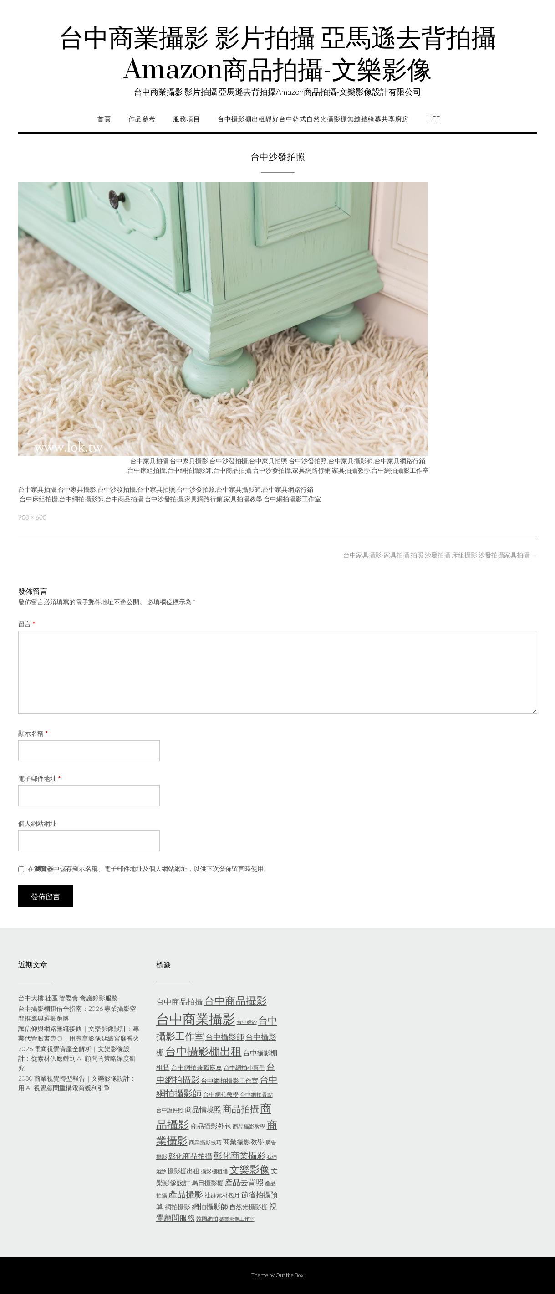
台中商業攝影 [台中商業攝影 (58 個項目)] (195, 1018)
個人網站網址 (37, 823)
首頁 (104, 119)
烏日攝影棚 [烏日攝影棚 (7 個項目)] (208, 1182)
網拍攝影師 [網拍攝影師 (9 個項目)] (210, 1206)
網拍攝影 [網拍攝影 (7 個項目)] (177, 1207)
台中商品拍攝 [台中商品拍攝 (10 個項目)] (179, 1001)
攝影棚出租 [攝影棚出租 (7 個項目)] (183, 1171)
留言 (27, 624)
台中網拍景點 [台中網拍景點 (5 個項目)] (256, 1094)
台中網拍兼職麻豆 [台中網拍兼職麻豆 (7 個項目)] (196, 1067)
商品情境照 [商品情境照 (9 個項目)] (203, 1109)
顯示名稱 (33, 733)
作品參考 (142, 119)
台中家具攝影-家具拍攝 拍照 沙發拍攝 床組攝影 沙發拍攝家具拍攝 (440, 555)
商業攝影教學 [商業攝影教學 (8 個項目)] (243, 1142)
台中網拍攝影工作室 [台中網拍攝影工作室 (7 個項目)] (229, 1080)
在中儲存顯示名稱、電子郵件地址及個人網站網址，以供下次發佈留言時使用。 (149, 868)
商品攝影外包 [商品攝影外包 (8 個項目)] (210, 1126)
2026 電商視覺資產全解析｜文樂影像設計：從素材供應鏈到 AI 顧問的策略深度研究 (77, 1058)
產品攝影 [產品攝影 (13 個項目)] (185, 1194)
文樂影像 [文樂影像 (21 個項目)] (249, 1169)
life (433, 119)
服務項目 (186, 119)
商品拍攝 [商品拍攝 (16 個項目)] (241, 1108)
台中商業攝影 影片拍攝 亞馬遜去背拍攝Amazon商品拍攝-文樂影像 (277, 55)
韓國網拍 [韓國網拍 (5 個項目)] (207, 1218)
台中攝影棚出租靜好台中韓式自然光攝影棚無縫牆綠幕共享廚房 (313, 119)
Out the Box (289, 1275)
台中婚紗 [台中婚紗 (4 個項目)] (247, 1022)
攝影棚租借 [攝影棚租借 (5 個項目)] (214, 1171)
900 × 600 (32, 517)
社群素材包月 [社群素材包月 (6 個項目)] (222, 1195)
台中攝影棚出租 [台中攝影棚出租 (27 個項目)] (203, 1051)
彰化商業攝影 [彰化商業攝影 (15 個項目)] (239, 1155)
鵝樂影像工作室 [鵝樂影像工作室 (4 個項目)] (237, 1219)
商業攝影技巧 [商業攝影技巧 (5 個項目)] (205, 1142)
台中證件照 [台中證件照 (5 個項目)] (169, 1110)
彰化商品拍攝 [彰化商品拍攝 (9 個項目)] (190, 1155)
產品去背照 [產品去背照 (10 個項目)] (244, 1182)
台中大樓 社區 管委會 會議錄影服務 (68, 998)
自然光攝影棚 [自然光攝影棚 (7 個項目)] (248, 1207)
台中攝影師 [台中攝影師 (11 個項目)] (224, 1036)
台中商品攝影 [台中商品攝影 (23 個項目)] (235, 1001)
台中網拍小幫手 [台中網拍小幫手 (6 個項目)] (244, 1067)
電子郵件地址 (39, 778)
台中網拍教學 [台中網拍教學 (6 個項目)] (221, 1094)
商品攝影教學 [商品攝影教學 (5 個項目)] (249, 1126)
